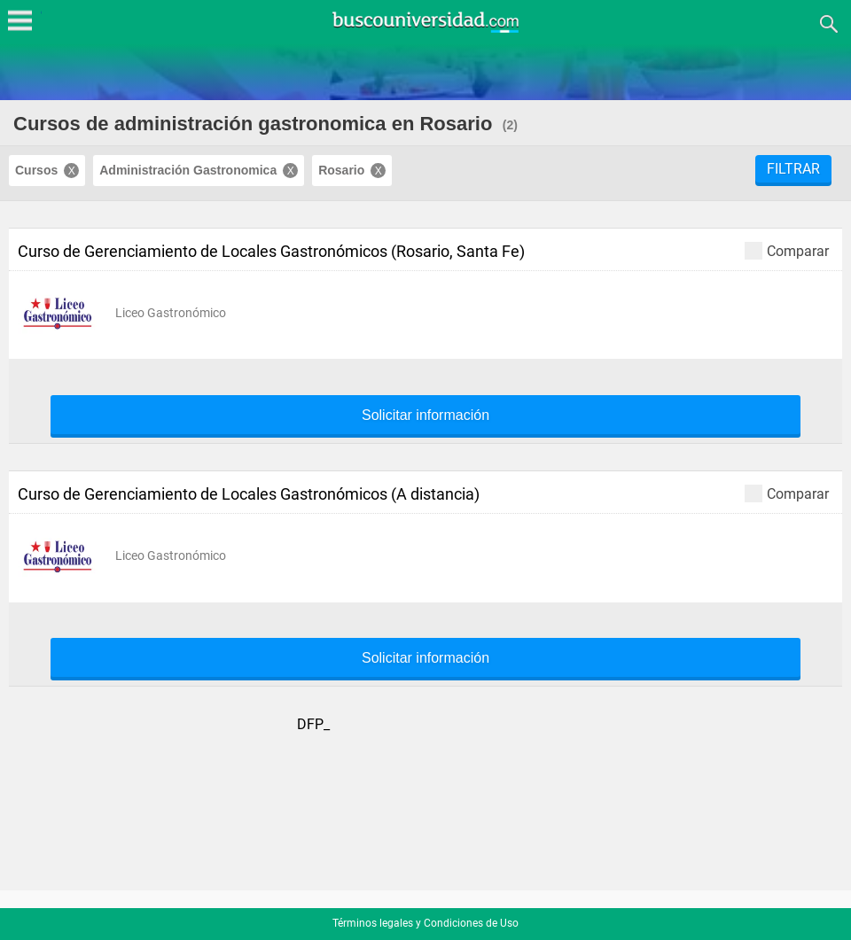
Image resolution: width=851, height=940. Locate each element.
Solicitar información (425, 415)
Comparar (787, 250)
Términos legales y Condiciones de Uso (425, 923)
